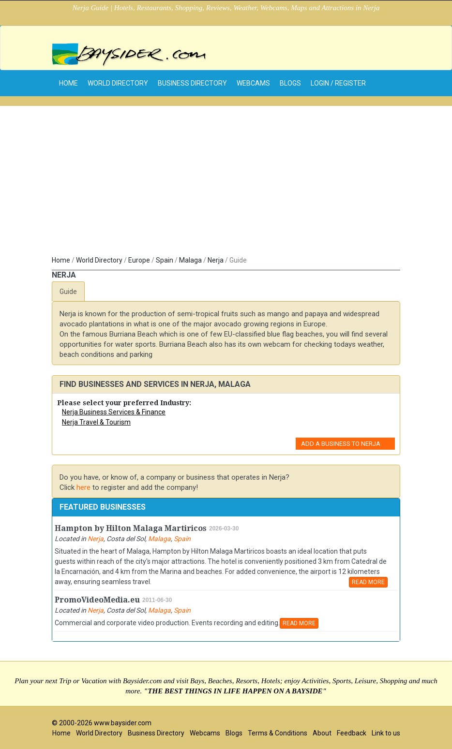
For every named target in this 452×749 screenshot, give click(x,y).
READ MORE (368, 582)
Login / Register (338, 83)
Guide (68, 291)
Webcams (253, 83)
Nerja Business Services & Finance (114, 412)
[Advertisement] (226, 182)
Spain (164, 260)
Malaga (190, 260)
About (322, 733)
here (83, 487)
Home (61, 260)
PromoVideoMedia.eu (97, 599)
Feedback (351, 733)
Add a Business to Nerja (340, 443)
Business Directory (192, 83)
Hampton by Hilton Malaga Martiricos (131, 528)
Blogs (290, 83)
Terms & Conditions (277, 733)
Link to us (386, 733)
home (68, 83)
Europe (139, 260)
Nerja (216, 260)
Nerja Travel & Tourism (96, 422)
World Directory (118, 83)
